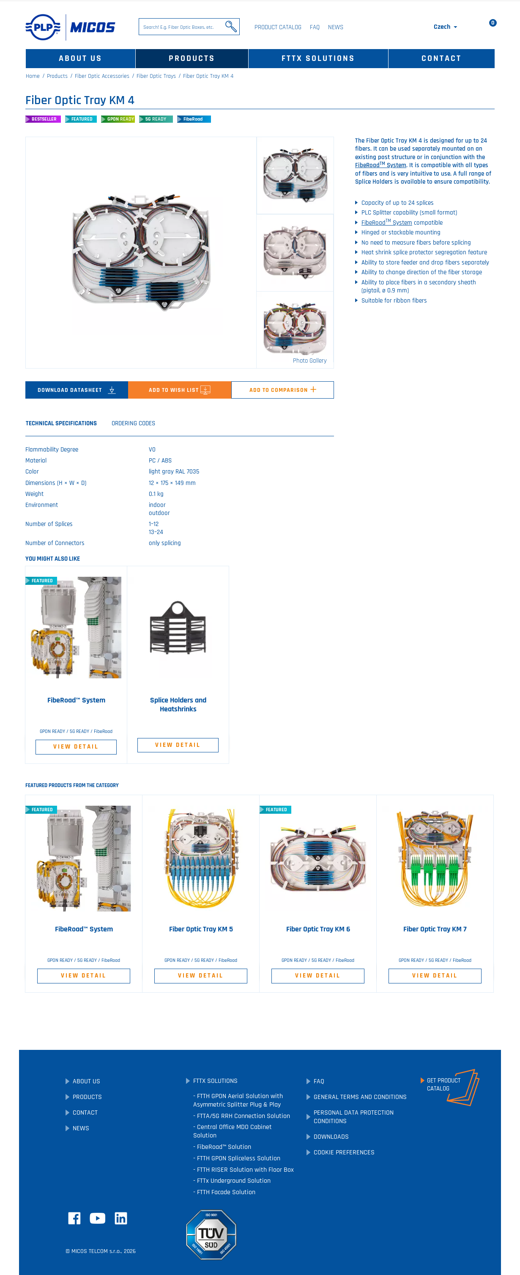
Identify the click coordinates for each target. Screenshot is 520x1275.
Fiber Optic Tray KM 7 (435, 929)
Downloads (331, 1136)
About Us (80, 58)
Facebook (74, 1218)
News (335, 27)
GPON (120, 119)
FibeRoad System (380, 165)
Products (192, 58)
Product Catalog (278, 27)
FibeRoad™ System (76, 700)
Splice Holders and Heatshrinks (178, 705)
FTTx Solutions (318, 58)
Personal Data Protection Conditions (354, 1117)
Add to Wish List (180, 390)
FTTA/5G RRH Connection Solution (242, 1116)
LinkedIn (121, 1218)
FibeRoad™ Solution (223, 1147)
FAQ (315, 27)
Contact (441, 58)
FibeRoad (193, 119)
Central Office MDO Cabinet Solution (232, 1131)
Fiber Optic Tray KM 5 (201, 929)
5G (155, 119)
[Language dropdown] (446, 27)
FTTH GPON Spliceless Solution (237, 1158)
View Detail (76, 747)
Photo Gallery (310, 361)
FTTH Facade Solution (225, 1192)
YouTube (98, 1218)
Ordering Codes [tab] (133, 423)
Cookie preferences (344, 1152)
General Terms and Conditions (360, 1097)
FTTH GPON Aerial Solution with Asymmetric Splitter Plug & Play (238, 1100)
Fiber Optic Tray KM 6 (318, 929)
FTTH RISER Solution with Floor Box (244, 1169)
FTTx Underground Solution (233, 1180)
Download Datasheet (77, 390)
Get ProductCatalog (443, 1085)
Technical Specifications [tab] (61, 423)
